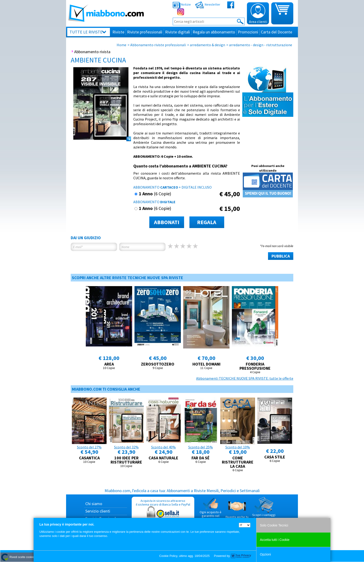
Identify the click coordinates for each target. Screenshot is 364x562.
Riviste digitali (177, 32)
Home (121, 44)
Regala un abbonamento (214, 32)
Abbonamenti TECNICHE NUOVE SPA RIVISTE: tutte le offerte (244, 378)
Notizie (182, 4)
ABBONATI (166, 222)
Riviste (118, 32)
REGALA (206, 222)
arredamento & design (207, 44)
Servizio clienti (97, 511)
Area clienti (258, 13)
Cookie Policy (168, 556)
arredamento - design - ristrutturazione (260, 44)
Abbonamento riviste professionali (158, 44)
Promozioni (248, 32)
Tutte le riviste (86, 32)
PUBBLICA (280, 256)
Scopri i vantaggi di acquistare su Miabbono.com (263, 510)
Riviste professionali (144, 32)
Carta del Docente (276, 32)
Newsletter (207, 4)
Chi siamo (93, 503)
